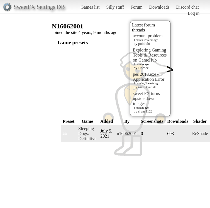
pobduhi (144, 43)
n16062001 (127, 133)
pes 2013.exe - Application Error (148, 77)
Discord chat (187, 7)
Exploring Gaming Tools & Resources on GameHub (150, 55)
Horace (143, 68)
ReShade (200, 133)
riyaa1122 (145, 111)
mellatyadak (147, 87)
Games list (90, 7)
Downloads (159, 7)
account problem (148, 35)
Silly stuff (115, 7)
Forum (137, 7)
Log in (193, 13)
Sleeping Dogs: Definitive (87, 133)
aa (65, 133)
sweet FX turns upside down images (146, 98)
